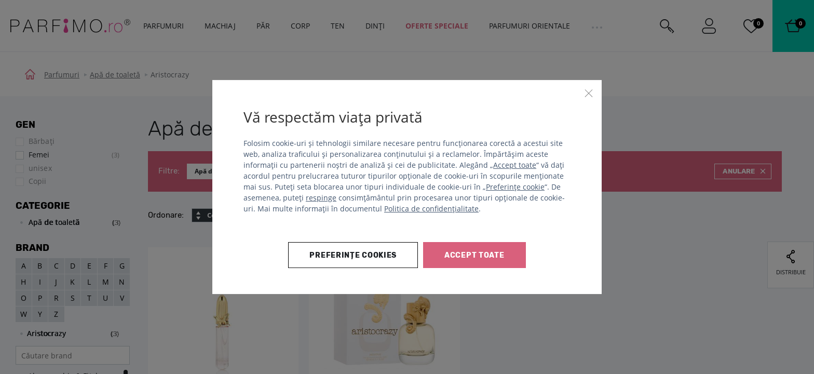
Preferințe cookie (515, 187)
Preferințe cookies (353, 255)
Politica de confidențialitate (431, 208)
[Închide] (589, 93)
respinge (321, 198)
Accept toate (514, 165)
